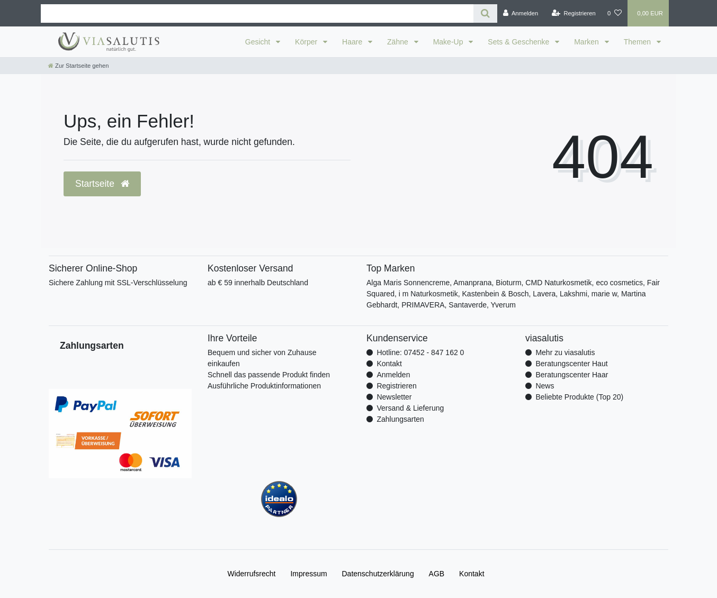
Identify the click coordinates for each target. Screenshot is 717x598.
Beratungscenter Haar (571, 374)
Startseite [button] (102, 183)
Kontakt (389, 363)
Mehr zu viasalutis (565, 352)
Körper (307, 42)
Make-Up (449, 42)
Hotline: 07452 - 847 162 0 (420, 352)
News (544, 386)
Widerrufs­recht (251, 573)
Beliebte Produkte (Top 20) (579, 397)
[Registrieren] (574, 13)
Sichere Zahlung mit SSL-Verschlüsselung (118, 282)
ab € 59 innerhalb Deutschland (258, 282)
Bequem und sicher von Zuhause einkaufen (262, 358)
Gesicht (258, 42)
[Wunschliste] (615, 13)
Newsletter (394, 397)
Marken (587, 42)
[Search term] (257, 13)
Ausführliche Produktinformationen (264, 386)
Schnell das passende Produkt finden (269, 374)
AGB (437, 573)
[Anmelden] (520, 13)
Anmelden (393, 374)
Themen (638, 42)
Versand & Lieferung (410, 408)
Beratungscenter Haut (571, 363)
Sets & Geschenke (519, 42)
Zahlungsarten (400, 419)
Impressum (308, 573)
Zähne (398, 42)
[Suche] (485, 13)
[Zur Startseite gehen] (78, 65)
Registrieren (396, 386)
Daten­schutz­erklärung (378, 573)
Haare (353, 42)
